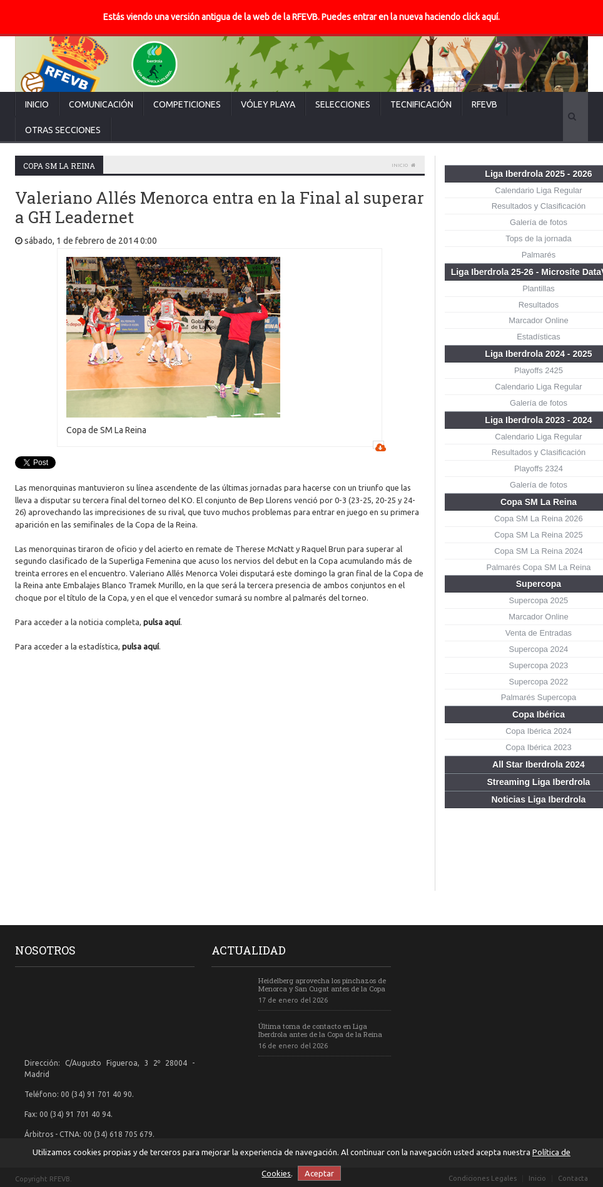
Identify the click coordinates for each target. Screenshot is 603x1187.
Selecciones (342, 104)
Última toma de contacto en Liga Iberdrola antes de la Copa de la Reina (320, 1030)
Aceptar (319, 1173)
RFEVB (484, 104)
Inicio (37, 104)
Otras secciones (63, 130)
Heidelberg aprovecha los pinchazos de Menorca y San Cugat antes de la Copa (322, 984)
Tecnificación (421, 104)
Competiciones (187, 104)
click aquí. (481, 17)
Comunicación (101, 104)
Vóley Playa (268, 104)
